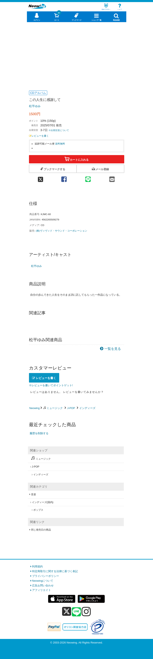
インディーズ (87, 408)
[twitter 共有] (40, 178)
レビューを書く (39, 135)
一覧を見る (112, 348)
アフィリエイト (41, 590)
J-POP (71, 408)
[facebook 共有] (64, 178)
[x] (66, 611)
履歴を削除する (39, 433)
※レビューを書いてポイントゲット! (51, 385)
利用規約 (37, 566)
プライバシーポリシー (45, 576)
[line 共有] (88, 178)
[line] (76, 612)
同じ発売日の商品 (41, 529)
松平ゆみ (35, 106)
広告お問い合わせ (43, 585)
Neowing (34, 408)
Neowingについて (42, 580)
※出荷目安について (58, 130)
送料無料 (60, 143)
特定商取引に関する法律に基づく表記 (55, 571)
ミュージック (55, 408)
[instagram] (86, 611)
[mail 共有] (112, 178)
